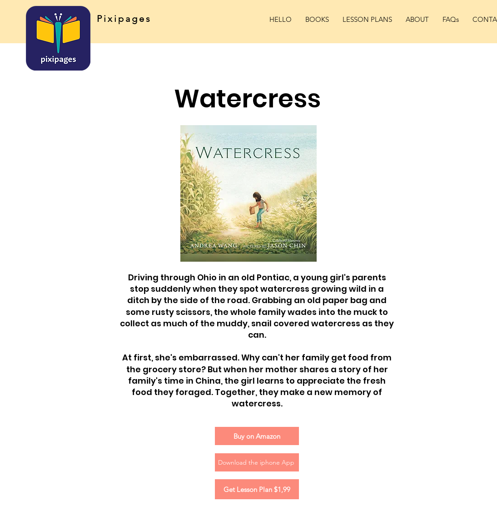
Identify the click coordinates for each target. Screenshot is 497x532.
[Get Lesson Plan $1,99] (257, 489)
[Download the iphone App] (257, 462)
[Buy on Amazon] (257, 436)
